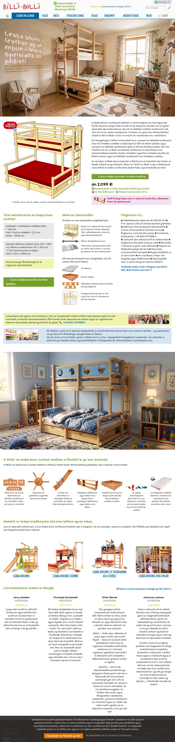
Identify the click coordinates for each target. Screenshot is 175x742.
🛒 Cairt (163, 16)
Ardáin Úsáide (131, 16)
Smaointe (109, 16)
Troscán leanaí (75, 16)
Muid (149, 16)
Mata (56, 16)
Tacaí (45, 16)
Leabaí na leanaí (25, 16)
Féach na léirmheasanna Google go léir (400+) (145, 588)
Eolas (94, 16)
